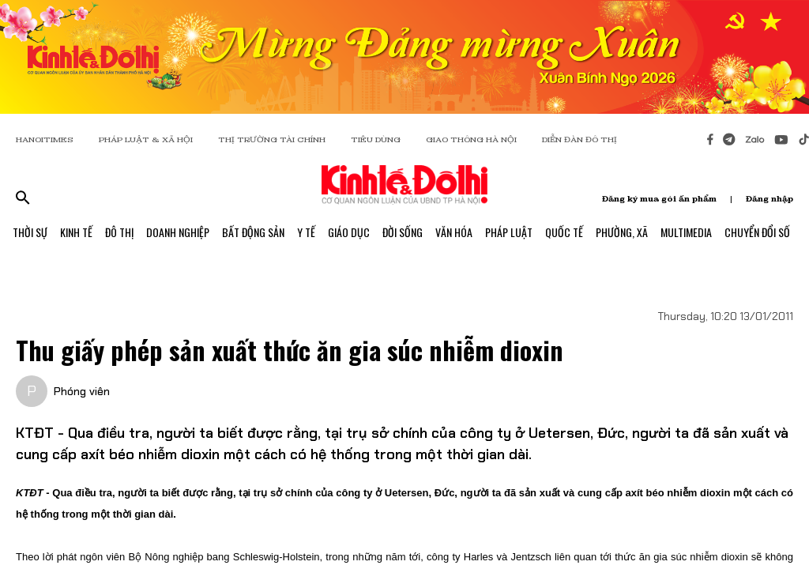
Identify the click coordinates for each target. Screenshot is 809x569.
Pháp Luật (508, 232)
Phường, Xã (622, 232)
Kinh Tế (76, 232)
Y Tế (306, 232)
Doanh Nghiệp (177, 232)
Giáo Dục (349, 232)
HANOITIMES (44, 139)
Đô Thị (119, 232)
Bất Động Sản (253, 232)
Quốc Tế (564, 232)
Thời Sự (30, 232)
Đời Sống (402, 232)
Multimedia (686, 232)
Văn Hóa (453, 232)
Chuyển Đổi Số (757, 232)
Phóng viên (82, 391)
